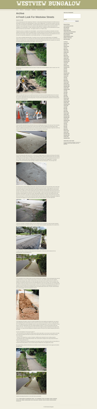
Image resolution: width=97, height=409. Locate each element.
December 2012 (66, 59)
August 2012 (66, 62)
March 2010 (66, 80)
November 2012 (66, 61)
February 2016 (66, 43)
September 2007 (67, 120)
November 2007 (66, 117)
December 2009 (66, 84)
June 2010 (65, 78)
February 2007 (66, 130)
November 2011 (66, 67)
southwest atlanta (28, 399)
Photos (33, 398)
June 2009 (65, 92)
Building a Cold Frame (68, 37)
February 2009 (66, 98)
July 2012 (65, 64)
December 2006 (66, 133)
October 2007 (66, 118)
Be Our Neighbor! (67, 34)
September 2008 (67, 104)
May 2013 (65, 53)
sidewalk (23, 399)
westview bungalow (53, 399)
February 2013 (66, 56)
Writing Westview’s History (68, 36)
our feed (65, 143)
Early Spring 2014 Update (68, 33)
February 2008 (66, 112)
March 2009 (66, 96)
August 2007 (66, 121)
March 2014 (66, 49)
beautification (39, 398)
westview (47, 399)
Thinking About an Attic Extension (70, 31)
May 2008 (65, 108)
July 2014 (65, 47)
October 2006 (66, 136)
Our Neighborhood (28, 398)
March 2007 (66, 129)
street (32, 399)
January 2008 (66, 114)
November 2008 (66, 101)
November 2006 (66, 135)
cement (43, 398)
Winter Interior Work (67, 30)
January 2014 (66, 50)
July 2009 (65, 90)
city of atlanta (47, 398)
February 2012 (66, 65)
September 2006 (67, 138)
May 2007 (65, 126)
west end (44, 399)
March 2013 (66, 55)
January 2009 (66, 99)
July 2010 (65, 77)
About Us (21, 9)
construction (55, 398)
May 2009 (65, 93)
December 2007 (66, 115)
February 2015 (66, 46)
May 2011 (65, 70)
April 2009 (65, 95)
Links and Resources (41, 9)
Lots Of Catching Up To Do (68, 25)
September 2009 (67, 89)
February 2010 (66, 81)
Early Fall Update (67, 39)
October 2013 (66, 52)
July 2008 (65, 107)
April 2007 (65, 127)
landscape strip (18, 399)
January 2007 (66, 132)
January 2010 (66, 83)
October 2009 (66, 87)
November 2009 (66, 86)
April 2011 (65, 71)
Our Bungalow (27, 9)
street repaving (35, 399)
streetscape (40, 399)
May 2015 (65, 44)
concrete (51, 398)
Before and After (22, 398)
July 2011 (65, 68)
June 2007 (65, 124)
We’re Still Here (66, 27)
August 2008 (66, 105)
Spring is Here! (66, 28)
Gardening (34, 9)
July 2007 (65, 123)
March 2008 (66, 111)
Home (17, 9)
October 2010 (66, 74)
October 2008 (66, 102)
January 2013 (66, 58)
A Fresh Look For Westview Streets (35, 17)
